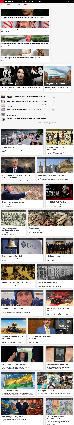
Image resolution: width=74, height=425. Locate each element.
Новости (3, 4)
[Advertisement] (65, 74)
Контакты (3, 421)
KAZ (22, 1)
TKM (33, 1)
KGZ (26, 1)
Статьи (9, 4)
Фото (20, 4)
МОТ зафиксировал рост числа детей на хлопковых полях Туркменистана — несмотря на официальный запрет (63, 20)
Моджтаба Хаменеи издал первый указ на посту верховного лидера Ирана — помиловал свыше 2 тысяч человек (27, 20)
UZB (36, 1)
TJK (29, 1)
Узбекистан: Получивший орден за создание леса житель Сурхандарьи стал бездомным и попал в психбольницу (45, 20)
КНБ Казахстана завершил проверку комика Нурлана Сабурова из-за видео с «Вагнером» (8, 19)
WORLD (40, 1)
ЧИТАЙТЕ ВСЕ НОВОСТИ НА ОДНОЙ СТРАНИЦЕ (47, 85)
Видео (14, 4)
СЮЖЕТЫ (25, 4)
